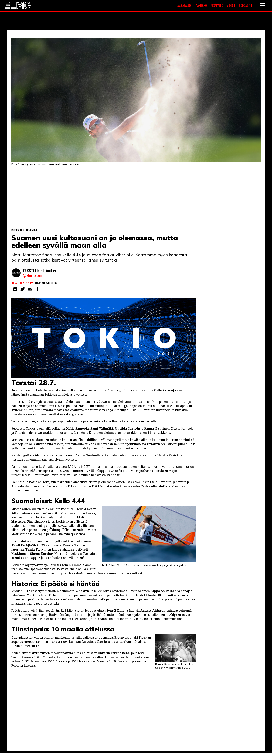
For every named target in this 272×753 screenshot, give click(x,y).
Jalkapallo (184, 5)
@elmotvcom (32, 275)
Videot (231, 5)
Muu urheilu (17, 229)
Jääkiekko (201, 5)
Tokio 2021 (31, 229)
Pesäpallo (217, 5)
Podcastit (245, 5)
